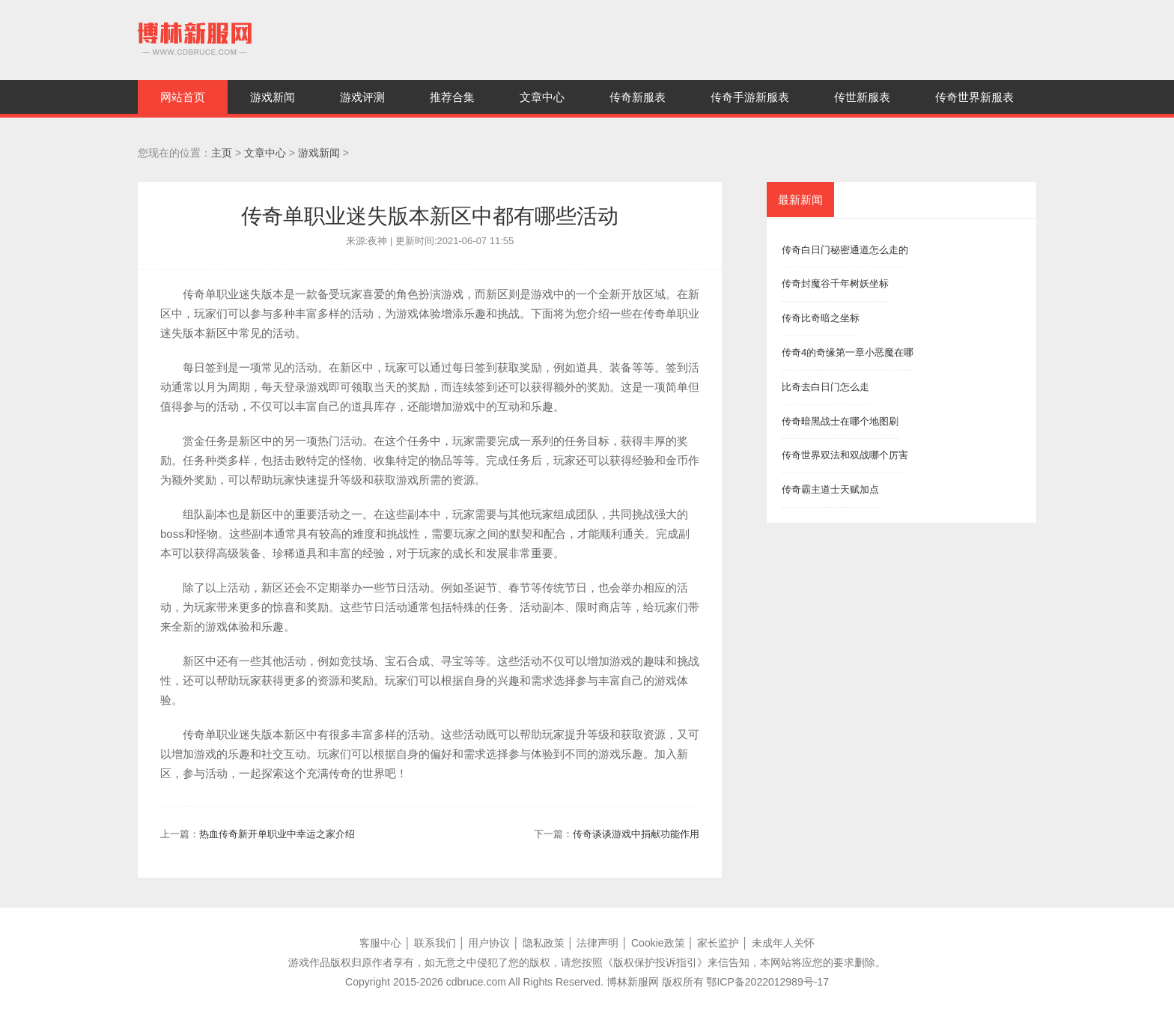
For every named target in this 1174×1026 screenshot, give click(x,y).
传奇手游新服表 (750, 97)
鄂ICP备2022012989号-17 (767, 982)
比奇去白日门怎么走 (825, 386)
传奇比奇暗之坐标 (821, 318)
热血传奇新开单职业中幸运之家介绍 (277, 834)
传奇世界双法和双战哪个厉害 (845, 455)
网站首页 (182, 97)
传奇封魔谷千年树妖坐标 (835, 283)
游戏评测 (362, 97)
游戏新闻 (272, 97)
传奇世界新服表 (974, 97)
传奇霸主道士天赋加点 (830, 489)
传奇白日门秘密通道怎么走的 (845, 249)
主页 (221, 153)
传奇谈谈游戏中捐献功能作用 (636, 834)
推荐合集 (452, 97)
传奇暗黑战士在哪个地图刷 (840, 421)
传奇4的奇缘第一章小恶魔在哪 (847, 352)
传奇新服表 (637, 97)
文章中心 (542, 97)
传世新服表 (862, 97)
